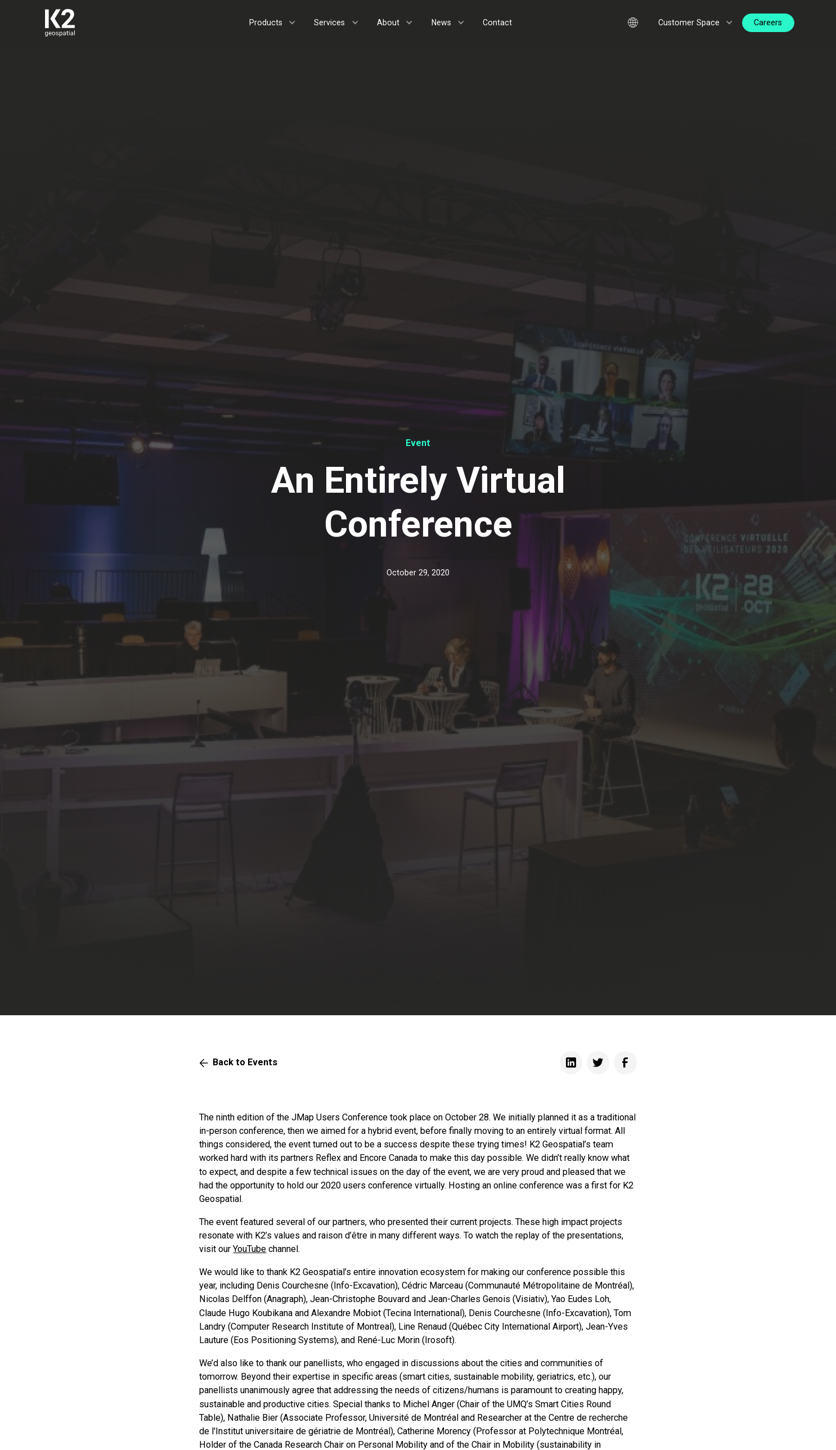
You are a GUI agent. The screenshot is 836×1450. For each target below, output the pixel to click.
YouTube (249, 1249)
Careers (768, 22)
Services (329, 22)
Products (265, 22)
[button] (272, 22)
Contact (497, 22)
